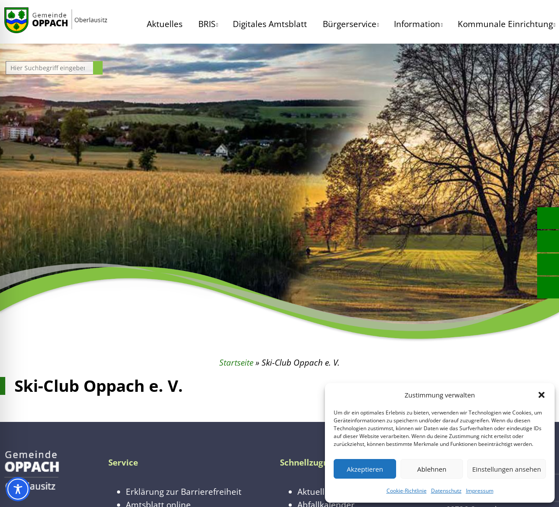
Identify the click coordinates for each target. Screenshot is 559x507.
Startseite (236, 362)
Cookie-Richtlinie (406, 490)
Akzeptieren (365, 469)
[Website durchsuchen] (51, 68)
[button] (541, 395)
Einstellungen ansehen (506, 469)
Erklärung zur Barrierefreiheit (184, 491)
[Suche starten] (98, 68)
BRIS (206, 23)
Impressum (479, 490)
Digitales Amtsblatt (270, 23)
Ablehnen (431, 469)
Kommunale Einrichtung (505, 23)
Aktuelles (165, 23)
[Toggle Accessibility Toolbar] (18, 489)
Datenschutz (446, 490)
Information (417, 23)
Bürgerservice (349, 23)
